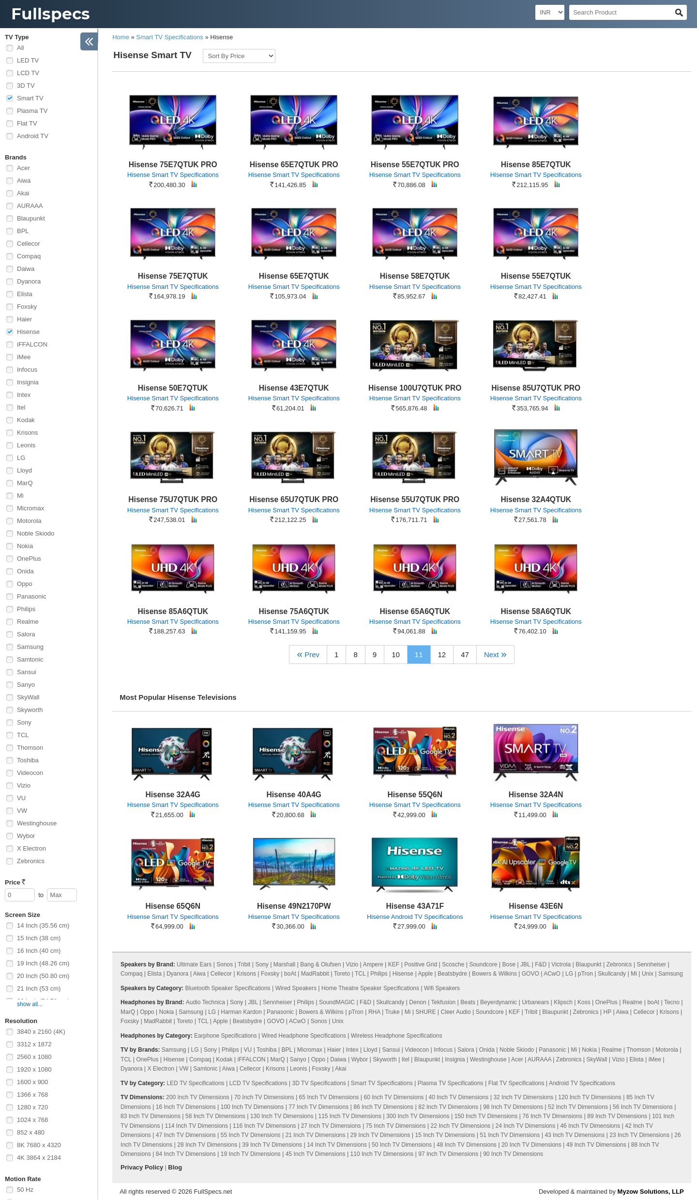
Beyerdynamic (498, 1002)
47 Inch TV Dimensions (186, 1135)
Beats (467, 1002)
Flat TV (27, 123)
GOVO (530, 973)
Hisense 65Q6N (172, 906)
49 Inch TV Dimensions (596, 1144)
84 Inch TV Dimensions (186, 1154)
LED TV (28, 60)
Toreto (342, 973)
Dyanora (29, 281)
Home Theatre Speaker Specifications (370, 988)
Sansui (26, 672)
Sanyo (26, 684)
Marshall (284, 964)
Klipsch (563, 1002)
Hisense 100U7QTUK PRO (414, 388)
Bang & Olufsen (320, 964)
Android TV (32, 136)
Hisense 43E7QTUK (294, 388)
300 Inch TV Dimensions (418, 1116)
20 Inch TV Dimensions (531, 1144)
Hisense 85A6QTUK (172, 611)
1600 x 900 (32, 1082)
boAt (290, 973)
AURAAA (30, 205)
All (20, 47)
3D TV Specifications (319, 1083)
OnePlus (29, 558)
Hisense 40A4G (293, 794)
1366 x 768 (32, 1094)
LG (21, 457)
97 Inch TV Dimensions (448, 1154)
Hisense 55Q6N (414, 794)
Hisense (28, 331)
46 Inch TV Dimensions (590, 1125)
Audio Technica (205, 1002)
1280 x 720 (32, 1107)
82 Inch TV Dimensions (448, 1107)
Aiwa (23, 180)
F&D (540, 964)
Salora (26, 634)
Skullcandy (612, 973)
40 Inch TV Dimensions (458, 1097)
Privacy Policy (142, 1167)
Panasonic (31, 596)
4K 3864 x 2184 (39, 1157)
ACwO (552, 973)
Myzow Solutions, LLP (651, 1191)
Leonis (26, 445)
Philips (26, 609)
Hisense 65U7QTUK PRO (293, 499)
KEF (393, 964)
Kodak (26, 420)
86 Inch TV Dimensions (383, 1107)
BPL (23, 231)
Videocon (30, 772)
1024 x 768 (32, 1119)
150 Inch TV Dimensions (486, 1116)
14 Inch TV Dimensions (337, 1144)
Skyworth (30, 709)
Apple (425, 973)
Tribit (244, 964)
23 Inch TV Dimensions (639, 1135)
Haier (24, 319)
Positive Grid (420, 964)
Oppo (24, 583)
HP (607, 1012)
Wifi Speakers (442, 988)
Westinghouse (37, 823)
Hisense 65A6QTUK (414, 611)
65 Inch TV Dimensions (329, 1097)
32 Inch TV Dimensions (523, 1097)
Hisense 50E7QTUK (173, 388)
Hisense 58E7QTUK (415, 276)
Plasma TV (32, 110)
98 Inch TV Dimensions (513, 1107)
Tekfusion (443, 1002)
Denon (417, 1002)
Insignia (28, 382)
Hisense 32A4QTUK (535, 499)
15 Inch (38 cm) (39, 938)
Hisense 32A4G (172, 794)
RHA (374, 1012)
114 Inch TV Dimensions (196, 1125)
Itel (21, 407)
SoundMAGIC (337, 1002)
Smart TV (30, 98)
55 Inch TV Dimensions (251, 1135)
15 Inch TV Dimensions (445, 1135)
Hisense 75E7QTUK (173, 276)
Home (120, 37)
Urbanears (535, 1002)
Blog (175, 1167)
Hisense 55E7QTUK (536, 276)
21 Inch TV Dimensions (316, 1135)
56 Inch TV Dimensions (643, 1107)
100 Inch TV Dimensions (252, 1107)
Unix (647, 973)
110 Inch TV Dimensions (382, 1154)
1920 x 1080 (34, 1069)
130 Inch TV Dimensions (282, 1116)
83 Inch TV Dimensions (151, 1116)
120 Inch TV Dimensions (589, 1097)
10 (396, 654)
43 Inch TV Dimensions (575, 1135)
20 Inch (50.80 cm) (43, 975)
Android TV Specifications (582, 1083)
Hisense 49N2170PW (294, 906)
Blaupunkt (31, 218)
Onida (25, 571)
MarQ (25, 483)
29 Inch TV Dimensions (380, 1135)
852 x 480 (31, 1132)
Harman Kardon (241, 1012)
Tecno (672, 1002)
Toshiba (28, 760)
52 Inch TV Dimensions (578, 1107)
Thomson (30, 747)
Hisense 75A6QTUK (293, 611)
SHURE (426, 1012)
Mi (20, 495)
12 (442, 654)
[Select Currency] (549, 12)
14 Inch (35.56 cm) (43, 925)
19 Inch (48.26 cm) (43, 963)
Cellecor (28, 243)
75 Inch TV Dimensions (396, 1125)
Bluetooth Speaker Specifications (227, 988)
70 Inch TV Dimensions (264, 1097)
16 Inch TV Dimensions (186, 1107)
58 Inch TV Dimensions (215, 1116)
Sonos (224, 964)
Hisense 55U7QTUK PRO (414, 499)
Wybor (26, 835)
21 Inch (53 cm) (39, 988)
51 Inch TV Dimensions (510, 1135)
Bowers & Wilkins (494, 973)
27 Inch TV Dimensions (331, 1125)
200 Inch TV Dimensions (197, 1097)
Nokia (25, 546)
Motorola (29, 520)
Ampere (373, 964)
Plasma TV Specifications (451, 1083)
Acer (23, 168)
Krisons (27, 432)
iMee (23, 357)
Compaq (29, 256)
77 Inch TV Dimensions (318, 1107)
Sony (24, 722)
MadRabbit (315, 973)
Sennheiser (651, 964)
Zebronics (31, 861)
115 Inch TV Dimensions (350, 1116)
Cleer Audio (456, 1012)
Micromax (30, 508)
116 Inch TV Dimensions (264, 1125)
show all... (30, 1004)
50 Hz (25, 1189)
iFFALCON (32, 344)
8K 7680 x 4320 (39, 1145)
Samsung (30, 646)
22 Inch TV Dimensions (461, 1125)
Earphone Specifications (225, 1035)
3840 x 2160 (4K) (41, 1031)
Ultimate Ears (194, 964)
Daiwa (25, 268)
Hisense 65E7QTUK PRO (294, 164)
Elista (24, 294)
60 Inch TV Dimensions (394, 1097)
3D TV (26, 85)
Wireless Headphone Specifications (396, 1035)
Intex (23, 394)
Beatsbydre (452, 973)
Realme (28, 621)
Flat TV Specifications (516, 1083)
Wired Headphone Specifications (304, 1035)
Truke (392, 1012)
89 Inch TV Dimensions (617, 1116)
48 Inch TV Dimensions (467, 1144)
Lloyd (24, 470)
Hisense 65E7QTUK (294, 276)
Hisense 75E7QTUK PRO (173, 164)
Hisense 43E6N (536, 906)
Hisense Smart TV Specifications (173, 174)
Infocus (27, 369)
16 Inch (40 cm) (39, 950)
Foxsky (27, 306)
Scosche (453, 964)
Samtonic (30, 659)
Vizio (23, 785)
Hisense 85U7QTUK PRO (535, 388)
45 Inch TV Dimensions (316, 1154)
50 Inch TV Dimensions (402, 1144)
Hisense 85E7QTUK (536, 164)
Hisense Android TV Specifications (415, 916)
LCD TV (28, 73)
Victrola (561, 964)
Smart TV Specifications (169, 37)
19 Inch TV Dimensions (251, 1154)
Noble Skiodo (35, 533)
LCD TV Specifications (258, 1083)
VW (22, 810)
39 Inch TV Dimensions (272, 1144)
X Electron (31, 848)
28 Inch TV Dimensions (207, 1144)
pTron (585, 973)
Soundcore (483, 964)
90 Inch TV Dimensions (513, 1154)
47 (465, 654)
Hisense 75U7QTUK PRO (172, 499)
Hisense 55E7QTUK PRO (415, 164)
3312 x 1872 (34, 1044)
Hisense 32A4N (536, 794)
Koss (584, 1002)
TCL (23, 735)
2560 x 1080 (34, 1056)
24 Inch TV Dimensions (525, 1125)
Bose (508, 964)
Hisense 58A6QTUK (535, 611)
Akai (23, 193)
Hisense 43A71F (415, 906)
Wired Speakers (296, 988)
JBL (525, 964)
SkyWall (28, 697)
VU (21, 798)
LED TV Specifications (195, 1083)
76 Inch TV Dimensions (552, 1116)
